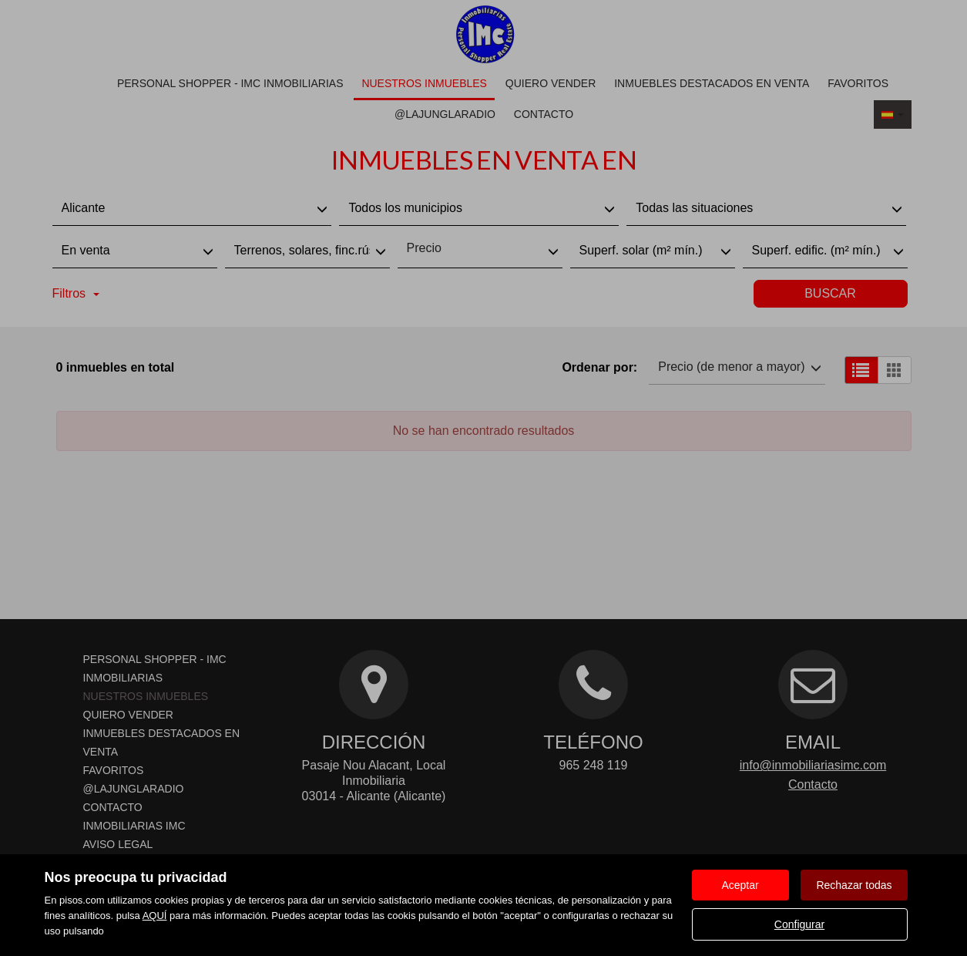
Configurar (799, 924)
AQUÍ (155, 915)
